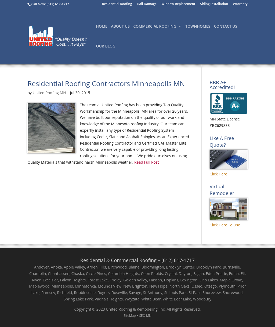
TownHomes (197, 26)
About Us (120, 26)
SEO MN (145, 315)
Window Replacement (178, 4)
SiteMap (130, 315)
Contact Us (225, 26)
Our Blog (105, 46)
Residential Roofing (117, 4)
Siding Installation (214, 4)
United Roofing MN (49, 92)
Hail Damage (147, 4)
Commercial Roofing (154, 26)
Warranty (240, 4)
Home (101, 26)
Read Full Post (146, 162)
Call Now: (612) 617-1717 (50, 4)
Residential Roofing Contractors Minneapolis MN (106, 83)
